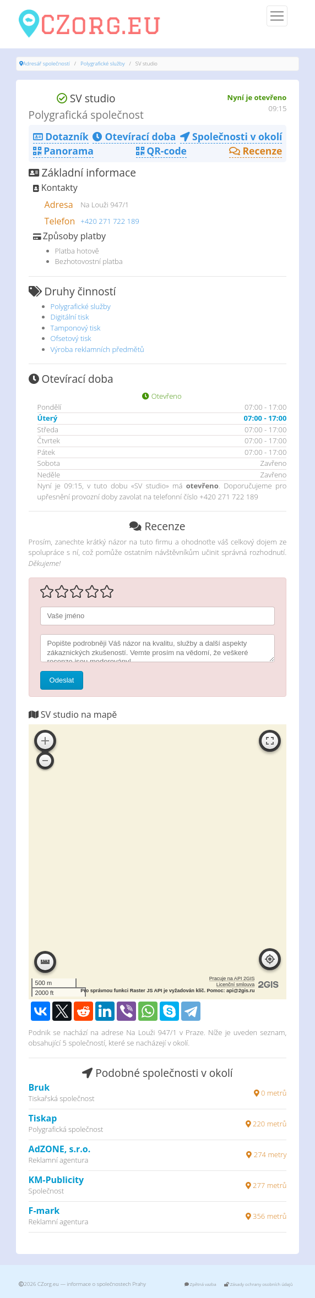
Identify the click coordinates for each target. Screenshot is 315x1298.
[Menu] (277, 16)
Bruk (39, 1087)
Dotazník (61, 136)
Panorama (63, 150)
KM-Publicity (56, 1180)
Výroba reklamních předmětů (97, 349)
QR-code (161, 150)
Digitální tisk (70, 317)
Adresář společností (46, 63)
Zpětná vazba (200, 1284)
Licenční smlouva (235, 984)
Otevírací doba (134, 136)
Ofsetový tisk (71, 338)
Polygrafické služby (102, 63)
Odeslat (62, 680)
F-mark (44, 1210)
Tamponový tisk (76, 328)
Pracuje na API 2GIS (232, 978)
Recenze (256, 150)
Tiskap (43, 1118)
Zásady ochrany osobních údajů (258, 1284)
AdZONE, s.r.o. (60, 1149)
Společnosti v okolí (231, 136)
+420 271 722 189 (109, 221)
